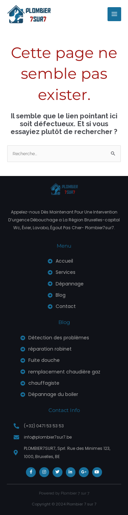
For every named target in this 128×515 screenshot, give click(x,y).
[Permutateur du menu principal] (115, 14)
